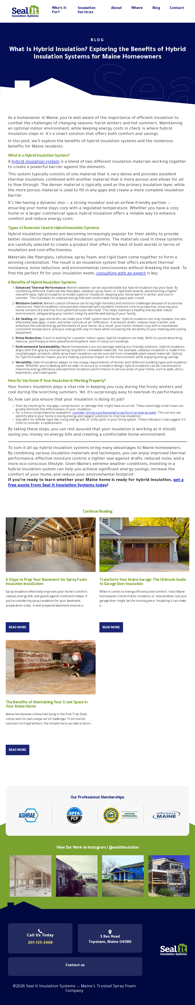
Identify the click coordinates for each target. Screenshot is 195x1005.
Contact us (75, 965)
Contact (177, 8)
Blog (156, 8)
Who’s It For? (59, 10)
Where (137, 8)
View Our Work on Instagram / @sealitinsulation (97, 847)
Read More (17, 628)
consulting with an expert (121, 274)
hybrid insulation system (35, 162)
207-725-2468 (40, 943)
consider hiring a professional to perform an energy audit (114, 413)
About (116, 8)
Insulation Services (86, 10)
